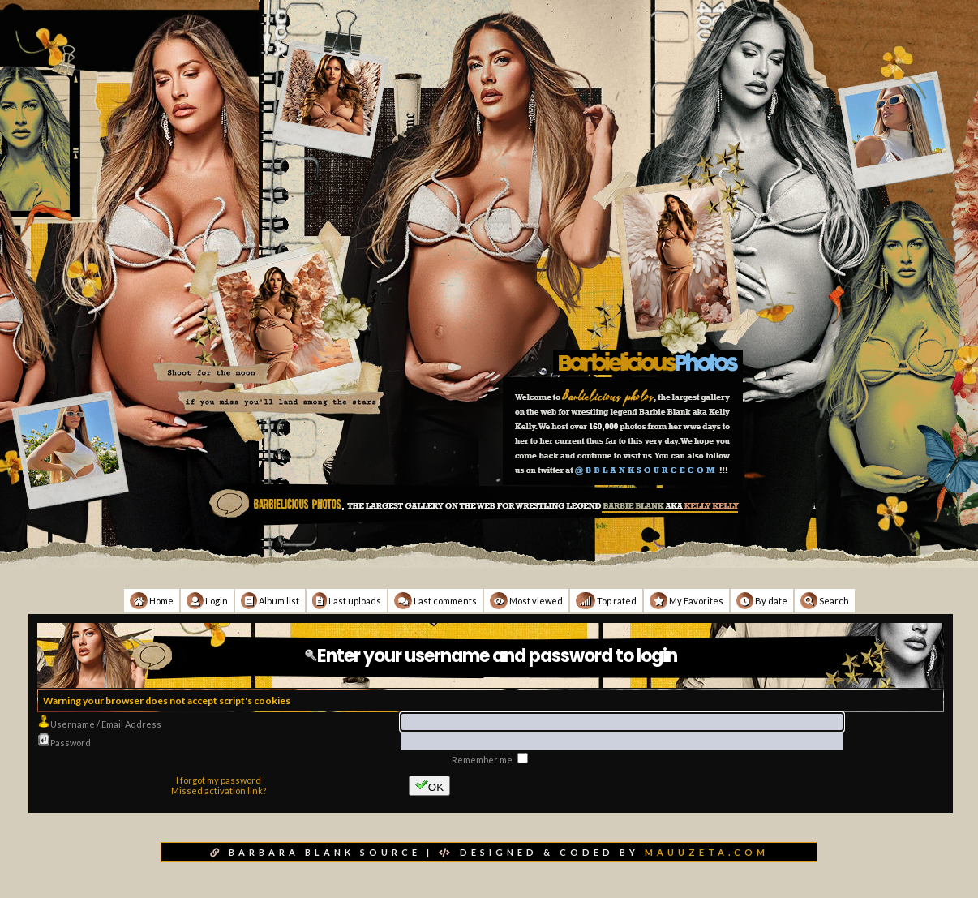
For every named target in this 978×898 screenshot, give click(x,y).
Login (207, 600)
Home (152, 600)
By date (761, 600)
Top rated (606, 600)
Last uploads (346, 600)
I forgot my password (218, 780)
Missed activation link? (218, 790)
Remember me (483, 759)
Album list (270, 600)
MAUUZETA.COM (707, 852)
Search (824, 600)
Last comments (435, 600)
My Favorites (686, 600)
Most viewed (526, 600)
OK (429, 785)
